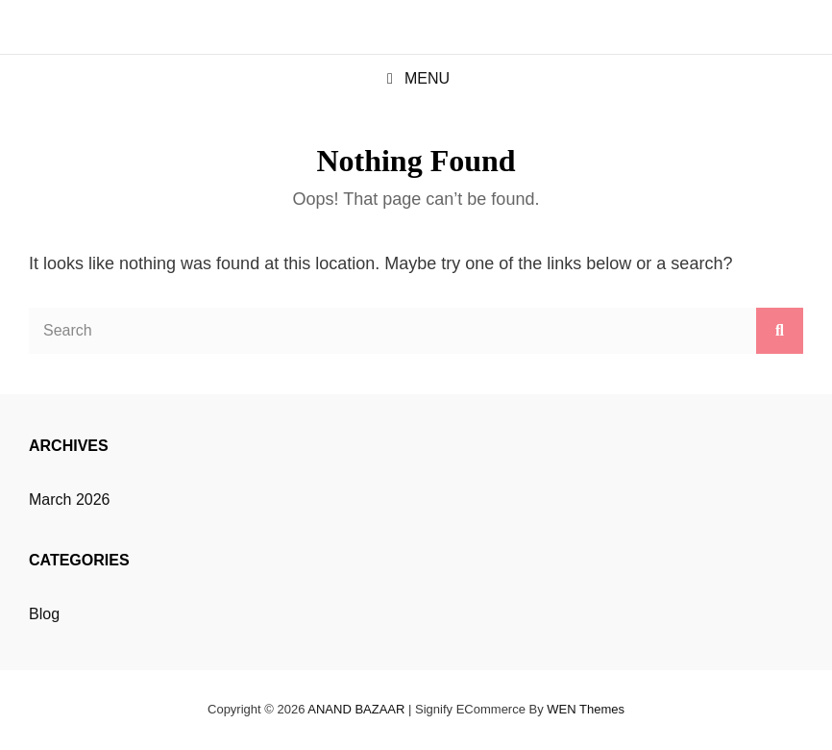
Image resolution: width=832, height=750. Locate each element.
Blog (44, 614)
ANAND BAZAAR (355, 709)
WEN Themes (585, 709)
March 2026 (69, 499)
